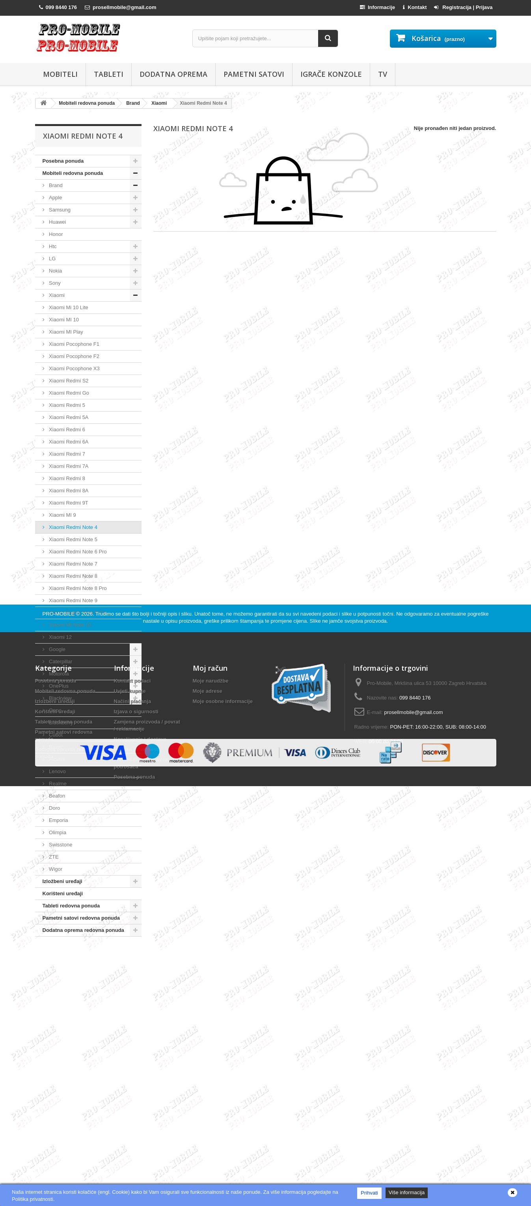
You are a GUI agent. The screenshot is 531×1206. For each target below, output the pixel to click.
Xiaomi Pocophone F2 (74, 356)
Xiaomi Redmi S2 (68, 381)
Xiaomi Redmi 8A (68, 491)
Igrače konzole (331, 74)
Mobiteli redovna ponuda (73, 173)
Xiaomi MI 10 (63, 320)
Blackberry (60, 722)
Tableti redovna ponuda (71, 906)
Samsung (59, 210)
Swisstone (60, 845)
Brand (55, 185)
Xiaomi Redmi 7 (66, 454)
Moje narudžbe (211, 1044)
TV (382, 74)
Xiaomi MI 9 (62, 515)
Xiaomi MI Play (65, 332)
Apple (55, 197)
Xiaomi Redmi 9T (68, 503)
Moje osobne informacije (223, 1065)
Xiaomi (56, 295)
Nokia (55, 271)
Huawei (57, 222)
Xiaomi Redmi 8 (66, 478)
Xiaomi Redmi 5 (66, 405)
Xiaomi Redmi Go (68, 393)
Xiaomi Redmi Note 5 (72, 539)
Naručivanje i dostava (140, 1103)
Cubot (55, 735)
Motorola (58, 674)
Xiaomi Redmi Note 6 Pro (77, 552)
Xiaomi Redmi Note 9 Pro (77, 613)
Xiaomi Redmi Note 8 (72, 576)
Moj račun (210, 1031)
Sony (54, 283)
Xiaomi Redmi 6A (68, 442)
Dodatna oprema (173, 74)
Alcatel (56, 759)
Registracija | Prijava (463, 7)
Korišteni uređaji (63, 893)
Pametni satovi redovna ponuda (81, 918)
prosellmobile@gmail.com (413, 1076)
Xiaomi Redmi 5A (68, 417)
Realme (57, 784)
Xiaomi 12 (60, 637)
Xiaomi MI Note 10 (69, 625)
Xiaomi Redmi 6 (66, 429)
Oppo (54, 710)
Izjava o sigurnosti (136, 1075)
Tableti (108, 74)
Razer (55, 747)
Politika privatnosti (137, 1113)
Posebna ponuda (63, 161)
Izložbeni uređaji (62, 881)
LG (52, 259)
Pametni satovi (254, 74)
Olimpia (57, 832)
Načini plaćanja (132, 1065)
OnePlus (58, 686)
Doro (54, 808)
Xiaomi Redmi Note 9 (72, 600)
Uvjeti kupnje (130, 1055)
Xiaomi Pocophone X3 (74, 368)
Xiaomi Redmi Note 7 (72, 564)
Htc (52, 246)
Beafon (56, 796)
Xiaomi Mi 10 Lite (68, 307)
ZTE (53, 857)
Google (57, 649)
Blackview (60, 698)
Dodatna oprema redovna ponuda (83, 930)
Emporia (58, 820)
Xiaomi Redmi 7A (68, 466)
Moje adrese (207, 1055)
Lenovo (57, 771)
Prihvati (369, 1193)
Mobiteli (60, 74)
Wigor (55, 869)
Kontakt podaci (132, 1044)
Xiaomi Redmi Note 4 (72, 527)
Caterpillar (60, 661)
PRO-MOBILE (59, 977)
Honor (55, 234)
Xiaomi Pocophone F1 (74, 344)
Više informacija (407, 1192)
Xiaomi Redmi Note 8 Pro (77, 588)
